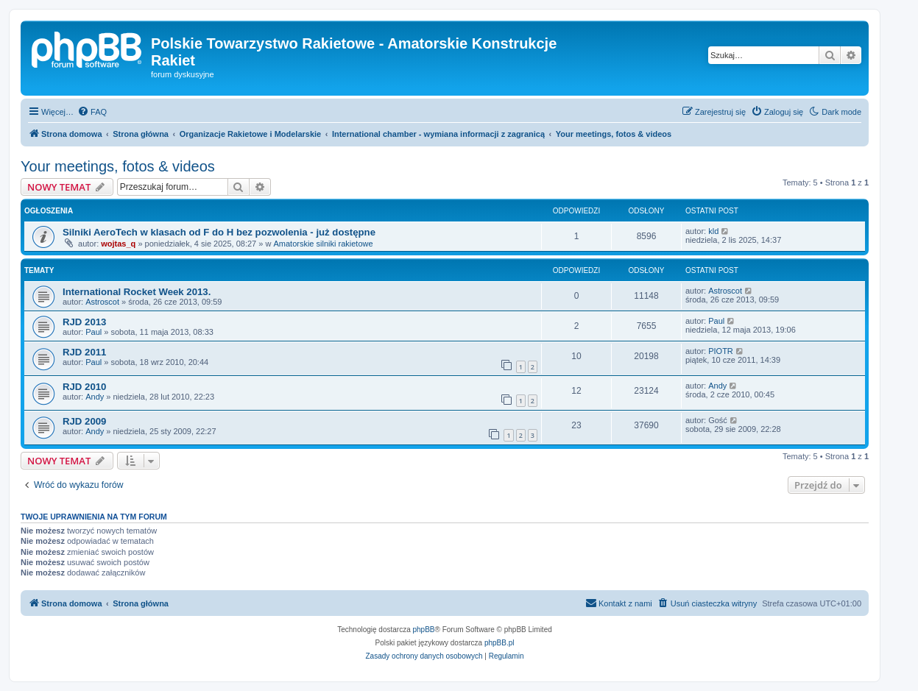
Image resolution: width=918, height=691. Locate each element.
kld (713, 231)
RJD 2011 (84, 352)
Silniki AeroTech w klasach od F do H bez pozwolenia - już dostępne (219, 232)
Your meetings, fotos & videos (118, 166)
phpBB (424, 630)
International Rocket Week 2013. (137, 291)
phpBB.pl (499, 643)
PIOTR (720, 351)
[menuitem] (92, 112)
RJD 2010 (84, 386)
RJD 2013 (84, 321)
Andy (94, 396)
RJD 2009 (84, 421)
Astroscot (102, 301)
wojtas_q (118, 243)
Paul (93, 331)
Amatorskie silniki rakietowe (323, 243)
